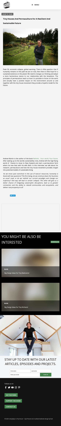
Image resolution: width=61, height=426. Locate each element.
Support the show (12, 400)
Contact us (10, 406)
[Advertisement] (30, 217)
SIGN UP (45, 374)
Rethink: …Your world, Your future (45, 159)
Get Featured (10, 394)
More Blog (55, 242)
